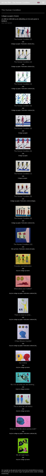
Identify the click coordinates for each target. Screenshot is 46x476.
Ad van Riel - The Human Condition (15, 2)
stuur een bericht (6, 23)
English (38, 2)
